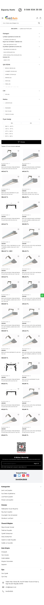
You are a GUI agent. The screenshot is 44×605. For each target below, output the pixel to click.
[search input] (21, 23)
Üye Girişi (4, 576)
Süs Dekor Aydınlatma (8, 493)
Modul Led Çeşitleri (7, 500)
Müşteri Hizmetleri (7, 561)
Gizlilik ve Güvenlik (7, 543)
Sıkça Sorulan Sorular (7, 527)
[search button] (39, 23)
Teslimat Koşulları (6, 530)
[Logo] (13, 18)
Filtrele (21, 142)
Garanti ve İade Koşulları (8, 540)
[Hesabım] (37, 18)
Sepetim (4, 564)
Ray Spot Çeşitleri (6, 512)
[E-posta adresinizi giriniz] (21, 463)
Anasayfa (4, 552)
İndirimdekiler (5, 558)
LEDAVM (3, 165)
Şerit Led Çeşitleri (6, 490)
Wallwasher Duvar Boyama (9, 509)
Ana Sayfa (14, 28)
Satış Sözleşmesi (6, 536)
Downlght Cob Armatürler (9, 515)
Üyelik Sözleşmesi (6, 533)
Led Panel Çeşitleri (7, 497)
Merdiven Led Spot (7, 518)
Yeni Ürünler (5, 555)
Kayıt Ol (36, 463)
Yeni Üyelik (4, 573)
